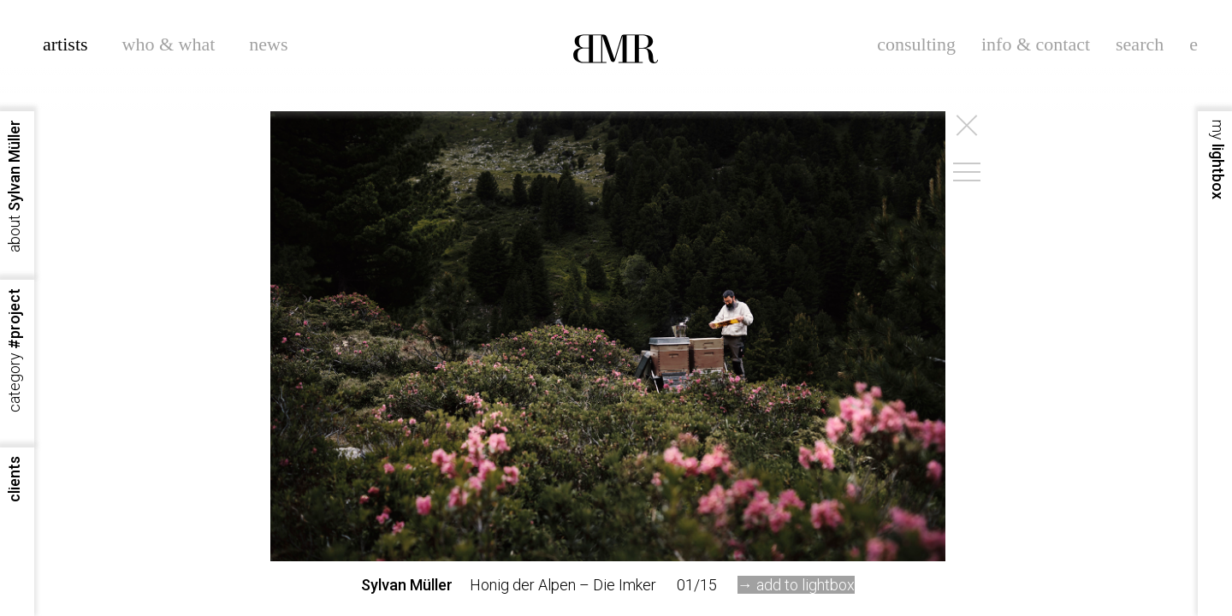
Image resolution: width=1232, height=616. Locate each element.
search (1140, 44)
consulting (916, 44)
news (268, 44)
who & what (169, 44)
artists (65, 44)
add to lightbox (805, 585)
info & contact (1035, 44)
